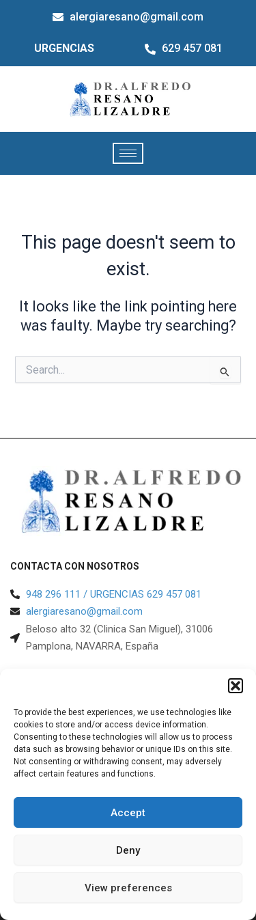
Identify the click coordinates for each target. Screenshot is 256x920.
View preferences (128, 888)
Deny (128, 850)
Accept (128, 813)
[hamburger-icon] (128, 153)
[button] (235, 686)
